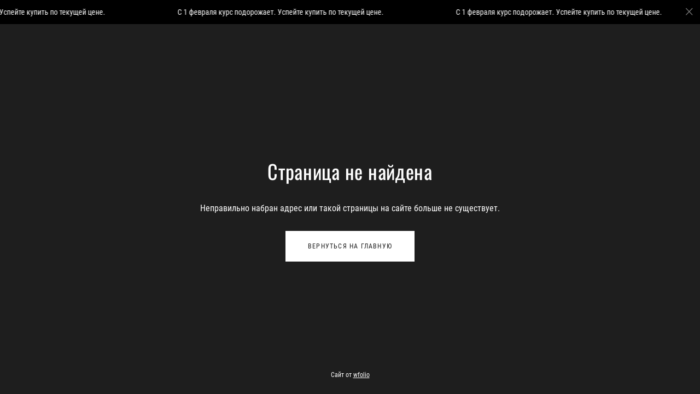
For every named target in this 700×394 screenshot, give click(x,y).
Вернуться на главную (350, 246)
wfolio (361, 375)
